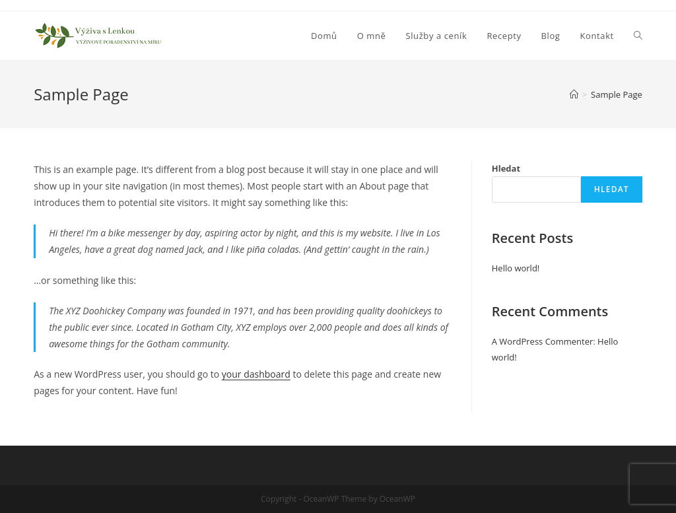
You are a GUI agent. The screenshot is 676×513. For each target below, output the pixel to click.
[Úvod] (574, 94)
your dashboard (256, 374)
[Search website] (638, 35)
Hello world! (516, 268)
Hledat (506, 168)
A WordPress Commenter (542, 341)
